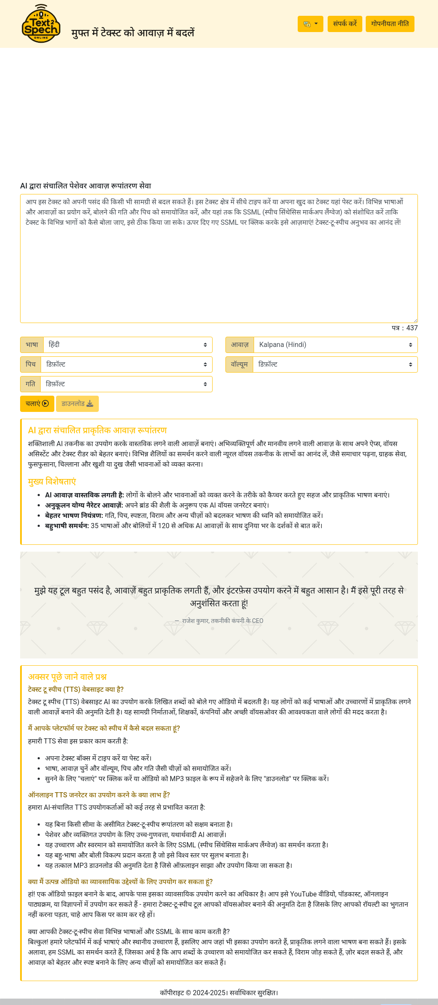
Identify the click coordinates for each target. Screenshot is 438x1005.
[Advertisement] (219, 114)
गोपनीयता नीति (390, 24)
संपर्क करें (345, 24)
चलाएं (37, 404)
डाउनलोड (77, 404)
